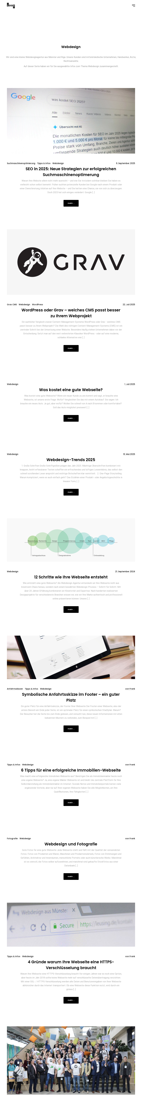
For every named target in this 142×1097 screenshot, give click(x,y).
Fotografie (12, 838)
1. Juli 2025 (130, 384)
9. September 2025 (125, 163)
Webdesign (58, 163)
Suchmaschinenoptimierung (21, 163)
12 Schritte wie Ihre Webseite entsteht (71, 577)
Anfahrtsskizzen (15, 688)
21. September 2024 (125, 571)
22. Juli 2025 (129, 304)
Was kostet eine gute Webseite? (71, 390)
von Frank (130, 688)
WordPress (37, 304)
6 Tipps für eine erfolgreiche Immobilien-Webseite (71, 770)
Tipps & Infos (43, 163)
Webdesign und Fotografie (71, 844)
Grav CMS (12, 304)
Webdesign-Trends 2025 (70, 459)
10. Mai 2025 (129, 454)
